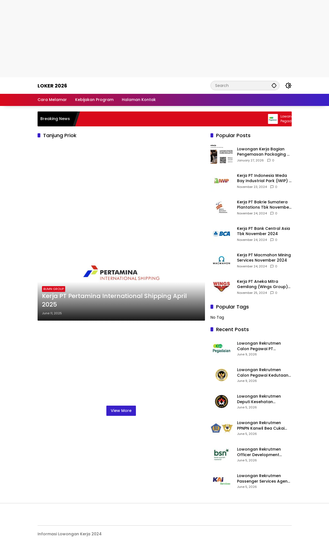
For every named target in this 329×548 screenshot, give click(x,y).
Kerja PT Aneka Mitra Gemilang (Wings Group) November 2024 (262, 284)
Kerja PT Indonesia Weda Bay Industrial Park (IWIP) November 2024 (263, 178)
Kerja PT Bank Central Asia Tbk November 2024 (263, 231)
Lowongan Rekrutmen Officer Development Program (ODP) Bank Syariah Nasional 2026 (259, 452)
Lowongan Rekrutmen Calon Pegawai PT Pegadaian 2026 (259, 346)
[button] (274, 85)
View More (121, 410)
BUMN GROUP (53, 289)
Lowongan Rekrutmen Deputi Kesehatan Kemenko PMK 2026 (259, 399)
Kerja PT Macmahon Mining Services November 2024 (264, 257)
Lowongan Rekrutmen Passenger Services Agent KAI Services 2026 (263, 478)
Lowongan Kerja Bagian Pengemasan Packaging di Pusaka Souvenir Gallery (264, 152)
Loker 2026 (52, 85)
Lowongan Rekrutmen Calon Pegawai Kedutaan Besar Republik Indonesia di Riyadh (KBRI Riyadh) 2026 (262, 372)
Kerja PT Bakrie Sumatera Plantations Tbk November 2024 (264, 204)
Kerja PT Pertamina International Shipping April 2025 (114, 300)
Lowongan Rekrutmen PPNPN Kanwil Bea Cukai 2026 (261, 425)
